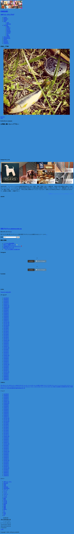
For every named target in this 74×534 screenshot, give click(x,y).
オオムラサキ (63, 385)
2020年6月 (6, 299)
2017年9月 (6, 326)
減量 (12, 388)
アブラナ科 (49, 385)
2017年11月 (6, 323)
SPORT (5, 39)
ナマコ (32, 386)
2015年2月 (6, 352)
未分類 (5, 503)
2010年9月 (6, 375)
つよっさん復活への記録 (38, 385)
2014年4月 (6, 358)
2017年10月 (6, 325)
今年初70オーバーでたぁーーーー (12, 246)
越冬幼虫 (20, 388)
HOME (5, 17)
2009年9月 (6, 376)
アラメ (53, 385)
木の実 (5, 501)
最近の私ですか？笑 (8, 247)
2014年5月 (6, 357)
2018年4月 (6, 316)
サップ (5, 491)
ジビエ (22, 386)
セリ (25, 386)
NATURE (5, 25)
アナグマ (45, 385)
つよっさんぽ (30, 385)
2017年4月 (6, 334)
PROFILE (5, 18)
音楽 (4, 513)
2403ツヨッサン (12, 385)
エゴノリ (56, 385)
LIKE (4, 21)
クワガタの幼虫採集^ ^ (9, 243)
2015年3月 (6, 350)
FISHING (8, 31)
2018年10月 (6, 307)
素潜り (5, 509)
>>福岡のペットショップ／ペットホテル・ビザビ (60, 193)
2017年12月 (6, 322)
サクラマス (18, 386)
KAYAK (8, 33)
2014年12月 (6, 355)
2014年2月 (6, 361)
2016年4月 (6, 341)
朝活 (8, 388)
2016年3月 (6, 343)
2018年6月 (6, 313)
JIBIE (7, 35)
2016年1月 (6, 346)
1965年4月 (6, 378)
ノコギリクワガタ (37, 386)
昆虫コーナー (4, 388)
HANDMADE (6, 38)
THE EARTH (6, 37)
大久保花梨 (63, 386)
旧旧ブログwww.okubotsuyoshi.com (11, 228)
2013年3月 (6, 367)
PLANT (8, 29)
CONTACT (6, 43)
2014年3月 (6, 360)
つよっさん (25, 385)
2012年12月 (6, 372)
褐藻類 (16, 388)
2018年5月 (6, 314)
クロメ (8, 386)
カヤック (5, 489)
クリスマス (5, 386)
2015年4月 (6, 349)
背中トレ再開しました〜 (10, 244)
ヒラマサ (45, 386)
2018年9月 (6, 308)
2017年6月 (6, 331)
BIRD (7, 26)
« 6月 (2, 529)
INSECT (8, 27)
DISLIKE (8, 24)
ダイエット (28, 386)
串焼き (54, 386)
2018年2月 (6, 319)
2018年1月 (6, 320)
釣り (23, 388)
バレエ (42, 386)
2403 (1, 385)
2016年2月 (6, 344)
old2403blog (6, 488)
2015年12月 (6, 347)
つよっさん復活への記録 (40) (12, 249)
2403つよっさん (6, 385)
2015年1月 (6, 353)
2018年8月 (6, 310)
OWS (20, 385)
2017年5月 (6, 332)
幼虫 (66, 386)
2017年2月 (6, 337)
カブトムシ (69, 385)
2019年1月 (6, 304)
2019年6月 (6, 301)
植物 (4, 504)
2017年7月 (6, 329)
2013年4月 (6, 366)
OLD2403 (5, 42)
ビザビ (48, 386)
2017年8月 (6, 328)
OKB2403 (17, 385)
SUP (7, 34)
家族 (4, 498)
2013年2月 (6, 369)
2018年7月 (6, 311)
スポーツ (5, 494)
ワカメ (51, 386)
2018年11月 (6, 305)
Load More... (31, 261)
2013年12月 (6, 364)
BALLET (5, 40)
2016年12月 (6, 340)
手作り (68, 386)
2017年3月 (6, 335)
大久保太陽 (58, 386)
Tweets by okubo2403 (6, 292)
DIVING (8, 30)
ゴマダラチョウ (13, 386)
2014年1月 (6, 363)
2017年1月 (6, 338)
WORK (5, 20)
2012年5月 (6, 373)
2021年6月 (6, 298)
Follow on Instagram (40, 261)
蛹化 (14, 388)
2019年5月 (6, 302)
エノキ (59, 385)
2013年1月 (6, 370)
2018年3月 (6, 317)
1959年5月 (6, 379)
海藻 (10, 388)
